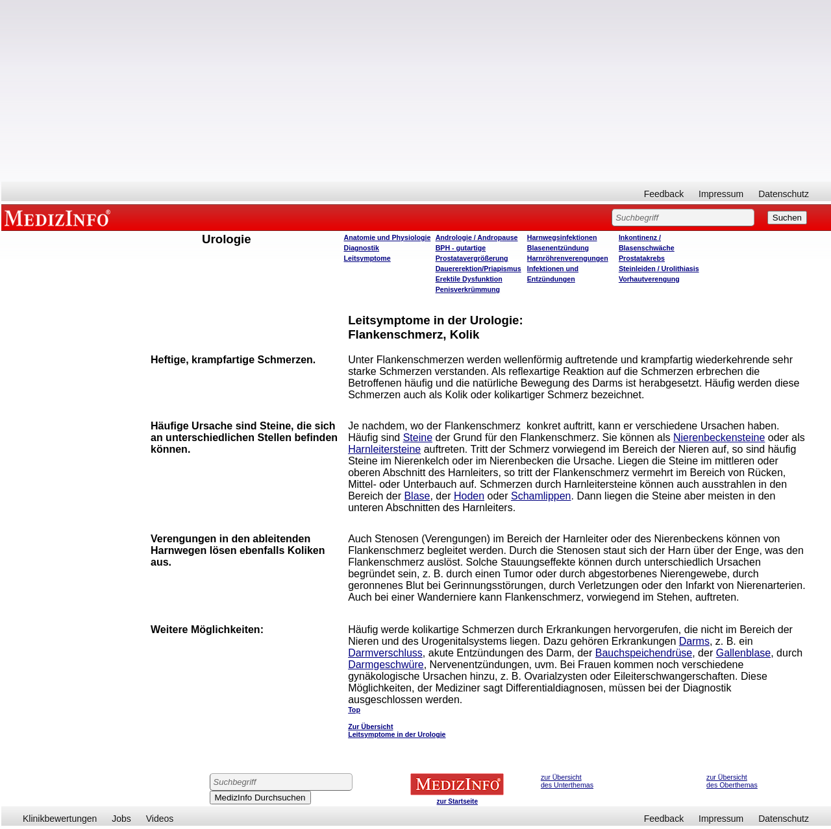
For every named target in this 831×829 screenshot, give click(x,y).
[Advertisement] (416, 91)
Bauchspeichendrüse (643, 652)
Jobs (121, 818)
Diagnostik (361, 248)
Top (354, 710)
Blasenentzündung (558, 248)
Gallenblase (743, 652)
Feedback (664, 194)
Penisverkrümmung (468, 289)
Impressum (721, 194)
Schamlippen (541, 495)
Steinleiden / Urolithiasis (659, 268)
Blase (417, 495)
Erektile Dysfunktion (469, 279)
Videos (160, 818)
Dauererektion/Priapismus (478, 268)
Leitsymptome (367, 258)
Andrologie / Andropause (477, 237)
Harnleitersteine (384, 449)
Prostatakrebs (642, 258)
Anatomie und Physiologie (387, 237)
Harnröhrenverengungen (567, 258)
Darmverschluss (385, 652)
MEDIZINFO (59, 217)
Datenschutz (783, 194)
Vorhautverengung (649, 279)
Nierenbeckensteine (719, 437)
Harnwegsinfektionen (562, 237)
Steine (417, 437)
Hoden (469, 495)
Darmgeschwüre (385, 664)
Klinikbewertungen (60, 818)
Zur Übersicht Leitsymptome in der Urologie (396, 730)
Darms (694, 641)
